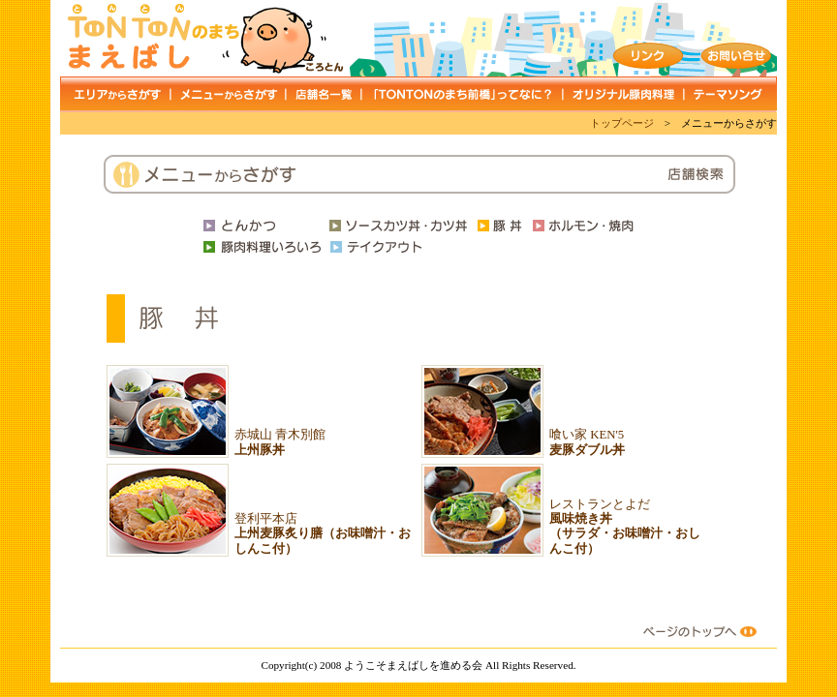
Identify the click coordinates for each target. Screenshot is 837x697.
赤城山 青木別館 (280, 442)
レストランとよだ (624, 527)
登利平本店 (322, 534)
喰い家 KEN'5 (587, 442)
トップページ (622, 123)
